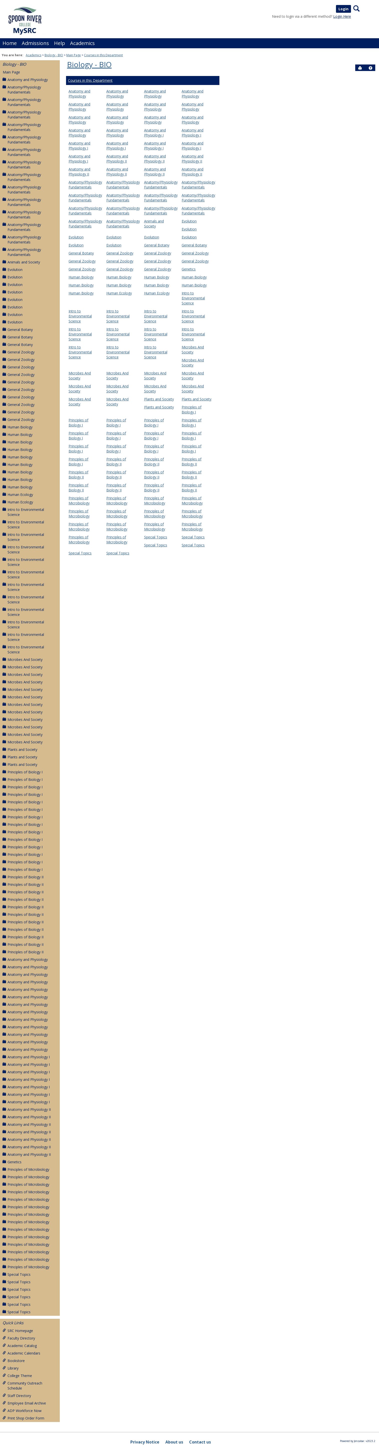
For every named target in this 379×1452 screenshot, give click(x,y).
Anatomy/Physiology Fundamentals (22, 89)
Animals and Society (21, 262)
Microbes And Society (23, 659)
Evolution (13, 269)
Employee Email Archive (24, 1403)
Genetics (12, 1162)
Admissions (35, 43)
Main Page (73, 55)
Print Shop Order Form (23, 1418)
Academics (82, 43)
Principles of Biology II (23, 877)
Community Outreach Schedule (22, 1386)
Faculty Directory (19, 1338)
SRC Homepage (18, 1330)
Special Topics (17, 1274)
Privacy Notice (144, 1442)
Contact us (200, 1442)
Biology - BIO (54, 55)
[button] (370, 68)
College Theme (17, 1375)
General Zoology (19, 352)
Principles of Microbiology (26, 1169)
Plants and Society (20, 749)
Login (343, 8)
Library (11, 1368)
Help (59, 43)
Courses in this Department (103, 55)
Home (10, 43)
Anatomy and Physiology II (27, 1109)
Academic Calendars (21, 1353)
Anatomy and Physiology (25, 79)
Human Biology (18, 427)
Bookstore (14, 1360)
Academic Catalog (20, 1345)
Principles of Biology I (23, 772)
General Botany (18, 329)
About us (174, 1442)
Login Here (342, 16)
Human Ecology (18, 494)
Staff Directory (17, 1395)
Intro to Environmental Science (23, 512)
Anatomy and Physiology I (26, 1057)
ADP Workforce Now (22, 1410)
